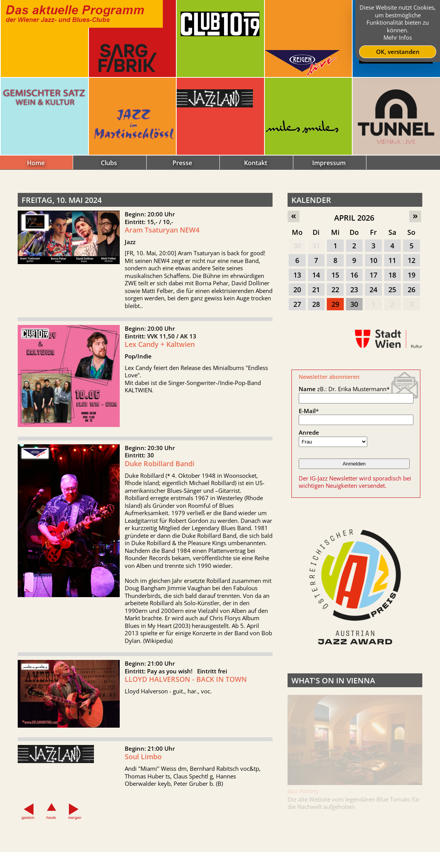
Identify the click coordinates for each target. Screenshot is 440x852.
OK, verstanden (398, 51)
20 (297, 289)
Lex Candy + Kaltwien (160, 377)
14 (316, 275)
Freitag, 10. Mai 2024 (62, 200)
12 (411, 260)
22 (335, 289)
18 (392, 275)
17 (373, 275)
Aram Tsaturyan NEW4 (162, 229)
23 (354, 289)
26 (411, 289)
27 (297, 304)
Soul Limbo (143, 790)
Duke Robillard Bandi (159, 496)
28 (316, 304)
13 (297, 275)
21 (316, 289)
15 (335, 275)
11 (392, 260)
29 (335, 304)
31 (316, 245)
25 (392, 289)
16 (354, 275)
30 (297, 245)
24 (373, 289)
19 (411, 275)
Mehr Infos (397, 37)
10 (373, 260)
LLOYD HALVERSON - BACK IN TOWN (186, 712)
